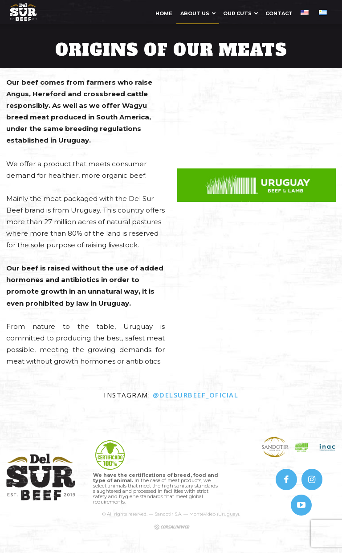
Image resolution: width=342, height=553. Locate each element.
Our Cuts (240, 13)
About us (198, 13)
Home (163, 13)
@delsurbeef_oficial (196, 394)
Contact (279, 13)
